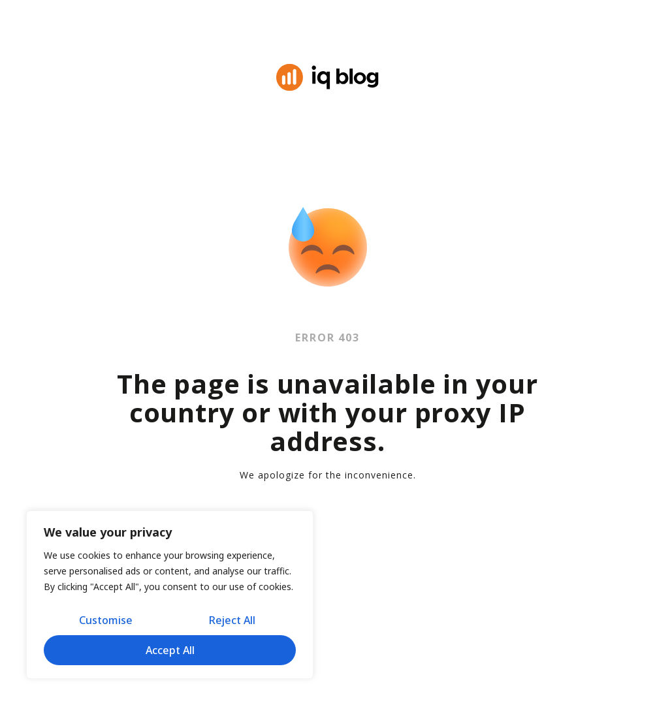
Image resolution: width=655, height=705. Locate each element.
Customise (106, 620)
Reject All (232, 620)
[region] (169, 594)
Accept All (170, 650)
